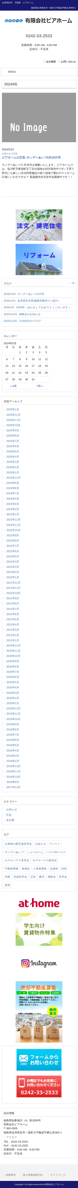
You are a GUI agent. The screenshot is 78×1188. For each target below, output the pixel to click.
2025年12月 (13, 414)
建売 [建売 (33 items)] (41, 876)
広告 (15, 153)
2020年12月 (13, 645)
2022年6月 (12, 551)
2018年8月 (12, 782)
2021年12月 (13, 582)
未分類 (10, 820)
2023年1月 (12, 514)
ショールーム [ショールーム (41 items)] (35, 852)
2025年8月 (12, 435)
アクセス (11, 1137)
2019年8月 (12, 729)
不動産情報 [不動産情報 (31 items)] (11, 868)
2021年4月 (12, 624)
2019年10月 (13, 719)
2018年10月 (13, 776)
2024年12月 (13, 477)
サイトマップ (57, 1174)
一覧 (72, 283)
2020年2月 (12, 698)
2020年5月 (12, 682)
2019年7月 (12, 734)
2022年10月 (13, 530)
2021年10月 (13, 593)
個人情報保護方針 (33, 1174)
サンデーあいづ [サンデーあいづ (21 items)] (14, 852)
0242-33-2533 (39, 35)
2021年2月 (12, 635)
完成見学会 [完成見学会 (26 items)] (20, 876)
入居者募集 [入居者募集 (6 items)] (40, 868)
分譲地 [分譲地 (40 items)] (54, 868)
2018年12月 (13, 766)
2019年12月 (13, 708)
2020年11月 (13, 650)
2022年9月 (12, 535)
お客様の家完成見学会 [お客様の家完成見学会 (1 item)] (18, 843)
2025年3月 (12, 461)
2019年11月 (13, 713)
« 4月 (13, 386)
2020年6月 (12, 677)
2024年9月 (12, 482)
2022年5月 (12, 556)
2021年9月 (12, 598)
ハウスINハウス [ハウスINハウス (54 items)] (56, 852)
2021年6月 (12, 614)
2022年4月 (12, 561)
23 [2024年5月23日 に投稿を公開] (26, 372)
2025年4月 (12, 456)
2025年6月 (12, 446)
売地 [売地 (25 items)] (64, 868)
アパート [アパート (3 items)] (54, 843)
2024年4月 (12, 503)
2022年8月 (12, 540)
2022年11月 (13, 525)
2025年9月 (12, 430)
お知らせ (6, 153)
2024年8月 (12, 488)
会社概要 (51, 61)
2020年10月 (13, 656)
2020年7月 (12, 671)
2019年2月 (12, 760)
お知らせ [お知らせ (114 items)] (40, 843)
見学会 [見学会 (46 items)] (63, 876)
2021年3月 (12, 629)
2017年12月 (13, 787)
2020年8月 (12, 666)
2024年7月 (12, 493)
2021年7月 (12, 608)
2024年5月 (12, 498)
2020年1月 (12, 703)
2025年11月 (13, 420)
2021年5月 (12, 619)
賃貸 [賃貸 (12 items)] (7, 885)
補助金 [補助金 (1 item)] (52, 876)
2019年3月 (12, 755)
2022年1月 (12, 577)
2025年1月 (12, 472)
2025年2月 (12, 467)
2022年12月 (13, 519)
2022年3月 (12, 566)
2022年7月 (12, 545)
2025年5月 (12, 451)
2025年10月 (13, 425)
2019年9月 (12, 724)
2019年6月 (12, 739)
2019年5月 (12, 745)
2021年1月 (12, 640)
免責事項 (11, 1174)
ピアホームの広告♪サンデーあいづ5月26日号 (31, 157)
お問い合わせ (68, 61)
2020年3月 (12, 692)
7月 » (40, 386)
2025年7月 (12, 441)
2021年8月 (12, 603)
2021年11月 (13, 587)
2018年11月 (13, 771)
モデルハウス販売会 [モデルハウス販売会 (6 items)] (44, 860)
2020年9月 (12, 661)
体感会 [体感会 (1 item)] (26, 868)
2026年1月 (12, 409)
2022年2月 (12, 572)
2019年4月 (12, 750)
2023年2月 (12, 509)
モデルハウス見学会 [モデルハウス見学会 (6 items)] (17, 860)
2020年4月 (12, 687)
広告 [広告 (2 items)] (33, 876)
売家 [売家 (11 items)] (7, 876)
